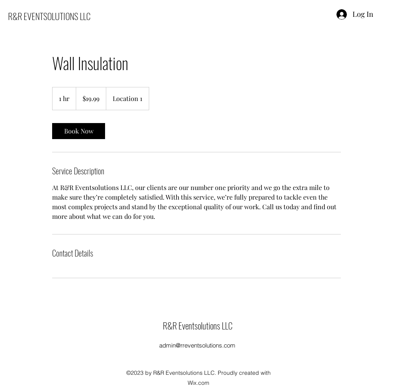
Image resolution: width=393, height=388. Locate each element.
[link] (78, 131)
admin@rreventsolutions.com (197, 345)
